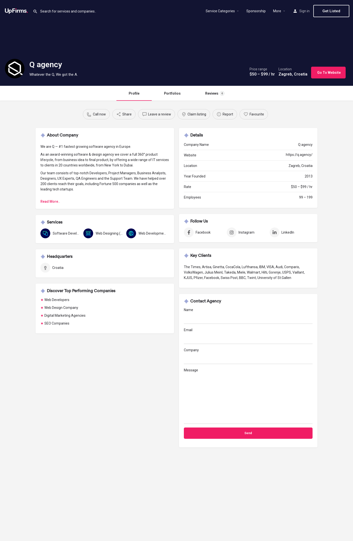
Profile (134, 93)
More (277, 11)
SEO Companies (56, 323)
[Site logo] (16, 11)
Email (248, 336)
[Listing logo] (15, 68)
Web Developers (56, 300)
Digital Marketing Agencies (65, 315)
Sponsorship (256, 11)
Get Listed (331, 11)
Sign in (304, 11)
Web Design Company (61, 308)
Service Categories (220, 11)
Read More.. (50, 201)
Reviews (214, 93)
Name (248, 316)
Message (248, 396)
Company (248, 356)
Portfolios (172, 93)
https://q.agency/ (299, 155)
